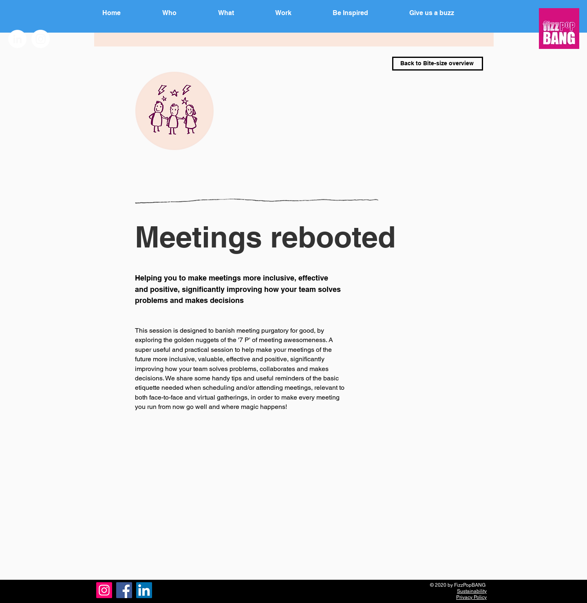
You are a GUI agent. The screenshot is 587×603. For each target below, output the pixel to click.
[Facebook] (124, 590)
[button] (365, 13)
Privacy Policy (471, 597)
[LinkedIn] (144, 590)
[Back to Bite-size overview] (437, 64)
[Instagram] (104, 590)
